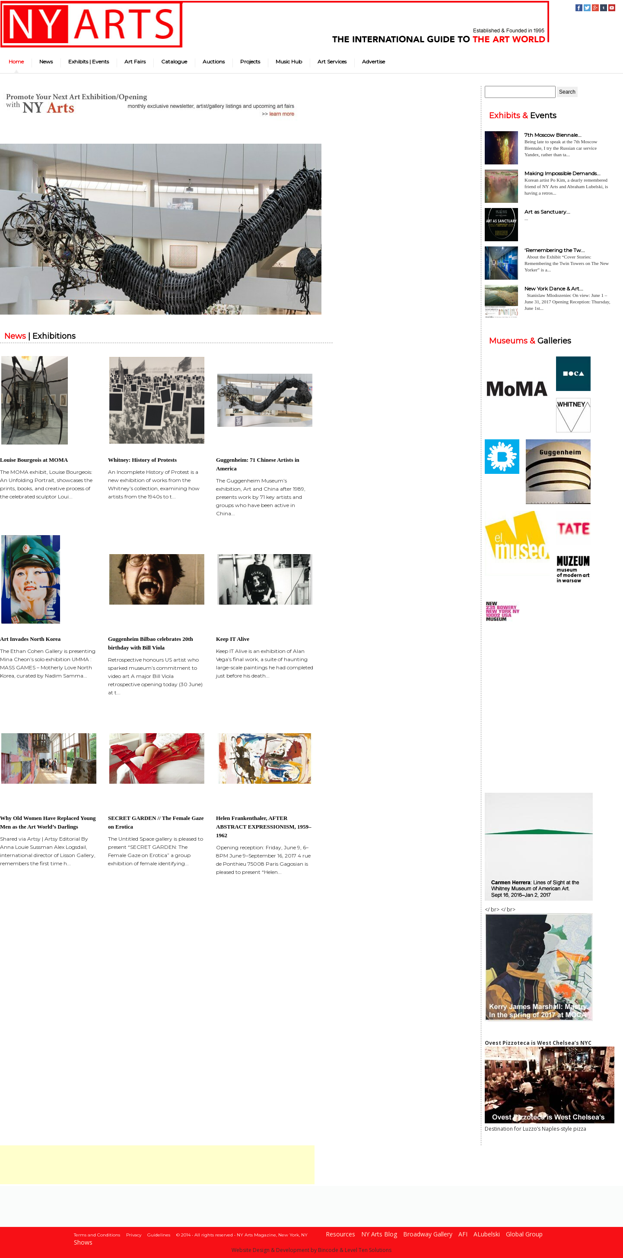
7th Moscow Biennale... (553, 135)
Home (16, 61)
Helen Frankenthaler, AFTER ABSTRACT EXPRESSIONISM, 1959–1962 (263, 827)
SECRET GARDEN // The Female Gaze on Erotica (156, 822)
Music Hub (289, 61)
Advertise (373, 61)
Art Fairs (135, 61)
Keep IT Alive (232, 639)
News (46, 61)
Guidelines (158, 1235)
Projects (250, 61)
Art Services (332, 61)
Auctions (214, 61)
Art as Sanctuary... (547, 211)
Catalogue (174, 61)
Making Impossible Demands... (562, 173)
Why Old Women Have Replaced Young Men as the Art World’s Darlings (47, 822)
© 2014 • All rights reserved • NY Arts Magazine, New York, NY (242, 1235)
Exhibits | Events (88, 61)
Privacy (133, 1235)
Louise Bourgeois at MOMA (34, 460)
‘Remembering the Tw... (554, 250)
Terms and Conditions (97, 1235)
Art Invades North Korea (30, 639)
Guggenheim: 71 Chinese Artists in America (257, 464)
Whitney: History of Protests (142, 460)
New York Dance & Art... (553, 288)
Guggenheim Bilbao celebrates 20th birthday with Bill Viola (150, 643)
